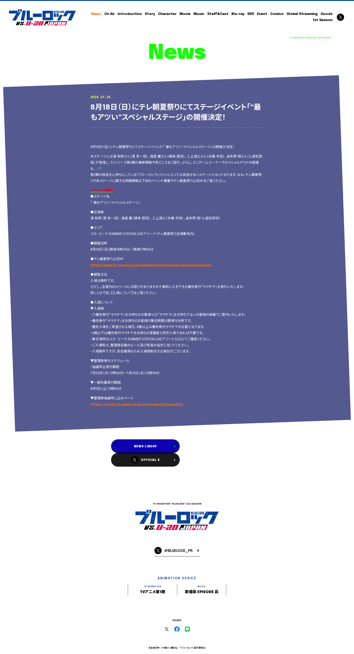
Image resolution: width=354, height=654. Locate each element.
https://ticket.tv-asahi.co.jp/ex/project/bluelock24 (136, 404)
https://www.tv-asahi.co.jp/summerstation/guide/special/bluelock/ (151, 265)
